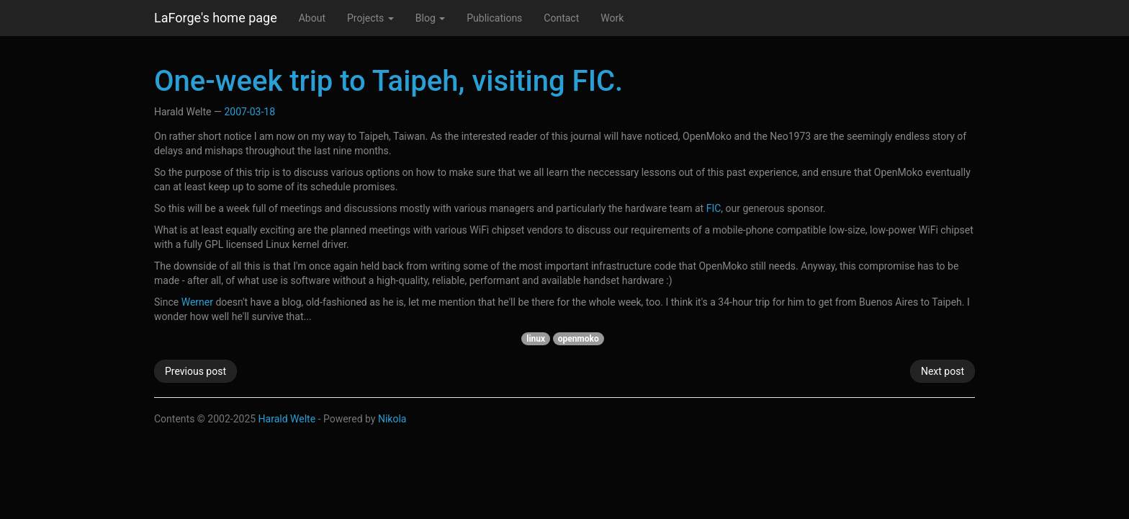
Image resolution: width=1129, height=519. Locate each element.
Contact (561, 18)
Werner (197, 302)
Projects (370, 18)
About (312, 18)
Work (612, 18)
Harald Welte (287, 419)
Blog (430, 18)
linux (535, 339)
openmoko (578, 339)
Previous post (195, 371)
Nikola (392, 419)
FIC (713, 208)
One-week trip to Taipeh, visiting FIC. (388, 81)
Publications (494, 18)
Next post (942, 371)
